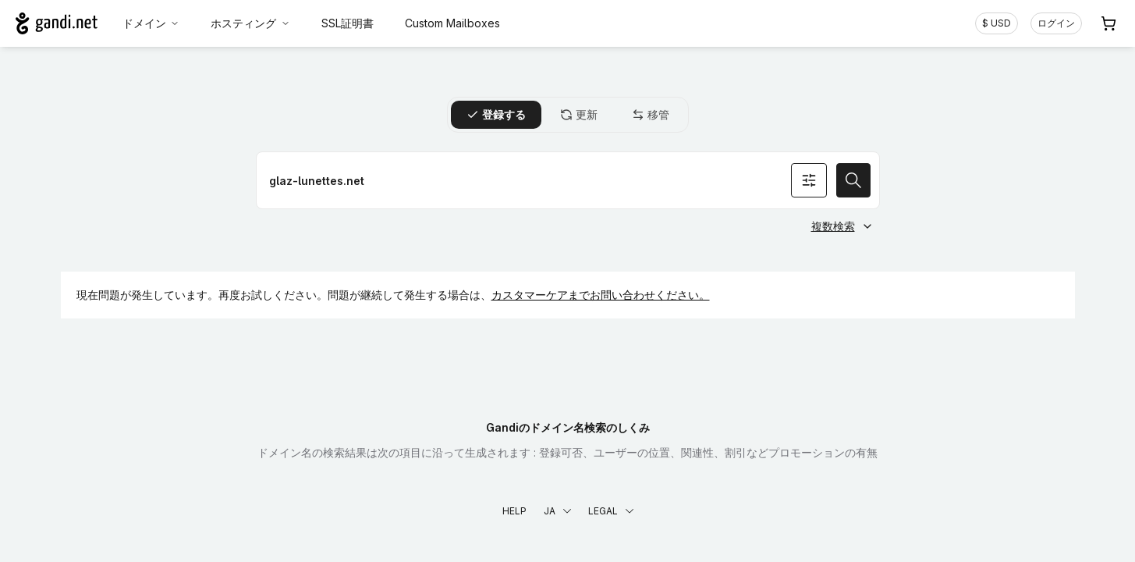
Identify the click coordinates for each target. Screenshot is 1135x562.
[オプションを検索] (809, 180)
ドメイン (151, 23)
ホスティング (250, 23)
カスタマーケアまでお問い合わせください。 (600, 294)
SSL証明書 (347, 23)
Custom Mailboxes (452, 23)
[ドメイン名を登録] (568, 180)
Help (514, 511)
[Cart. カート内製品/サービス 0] (1108, 23)
